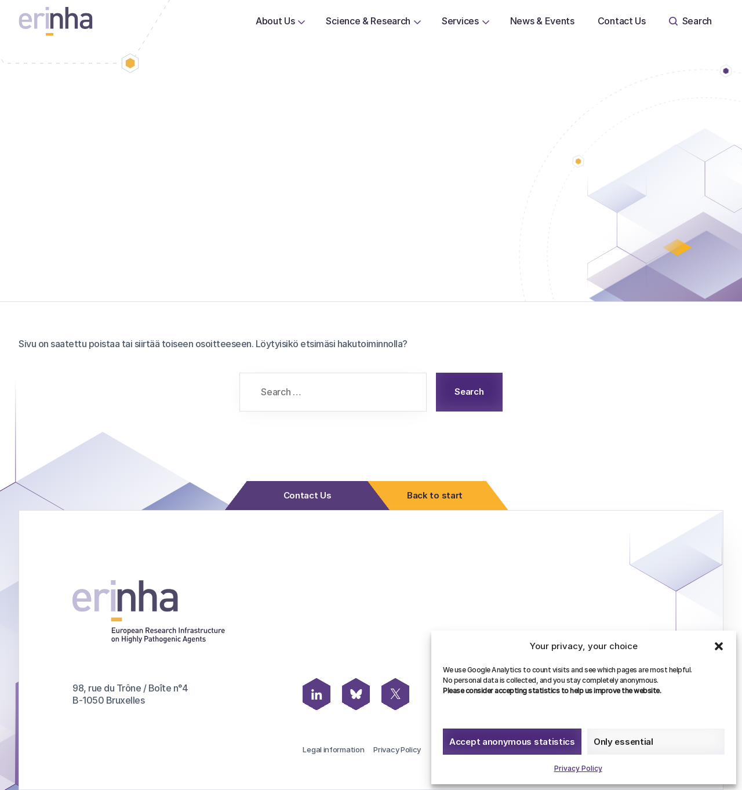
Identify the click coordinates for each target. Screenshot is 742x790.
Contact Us (622, 21)
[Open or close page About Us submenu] (301, 21)
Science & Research (368, 21)
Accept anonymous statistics (512, 741)
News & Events (542, 21)
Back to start (431, 495)
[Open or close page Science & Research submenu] (417, 21)
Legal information (333, 749)
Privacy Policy (578, 768)
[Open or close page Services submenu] (485, 21)
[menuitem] (275, 21)
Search (690, 21)
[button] (719, 646)
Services (460, 21)
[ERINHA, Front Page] (56, 21)
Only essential (623, 741)
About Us (275, 21)
